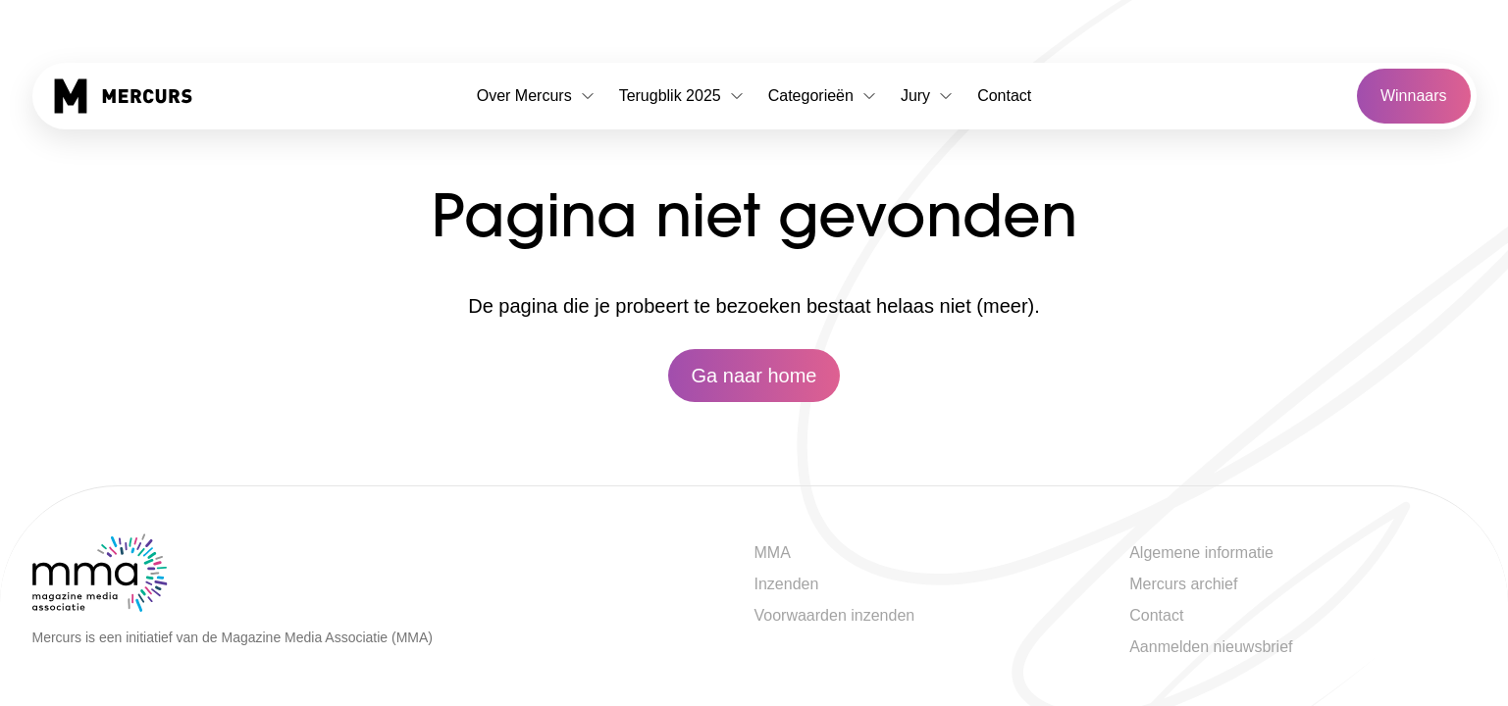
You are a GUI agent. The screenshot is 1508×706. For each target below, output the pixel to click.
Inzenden (786, 584)
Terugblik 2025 (682, 95)
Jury (927, 95)
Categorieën (822, 95)
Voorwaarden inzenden (834, 615)
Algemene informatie (1201, 552)
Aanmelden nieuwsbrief (1210, 646)
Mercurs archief (1183, 584)
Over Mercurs (536, 95)
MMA (772, 552)
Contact (1004, 95)
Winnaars (1413, 95)
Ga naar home (754, 375)
